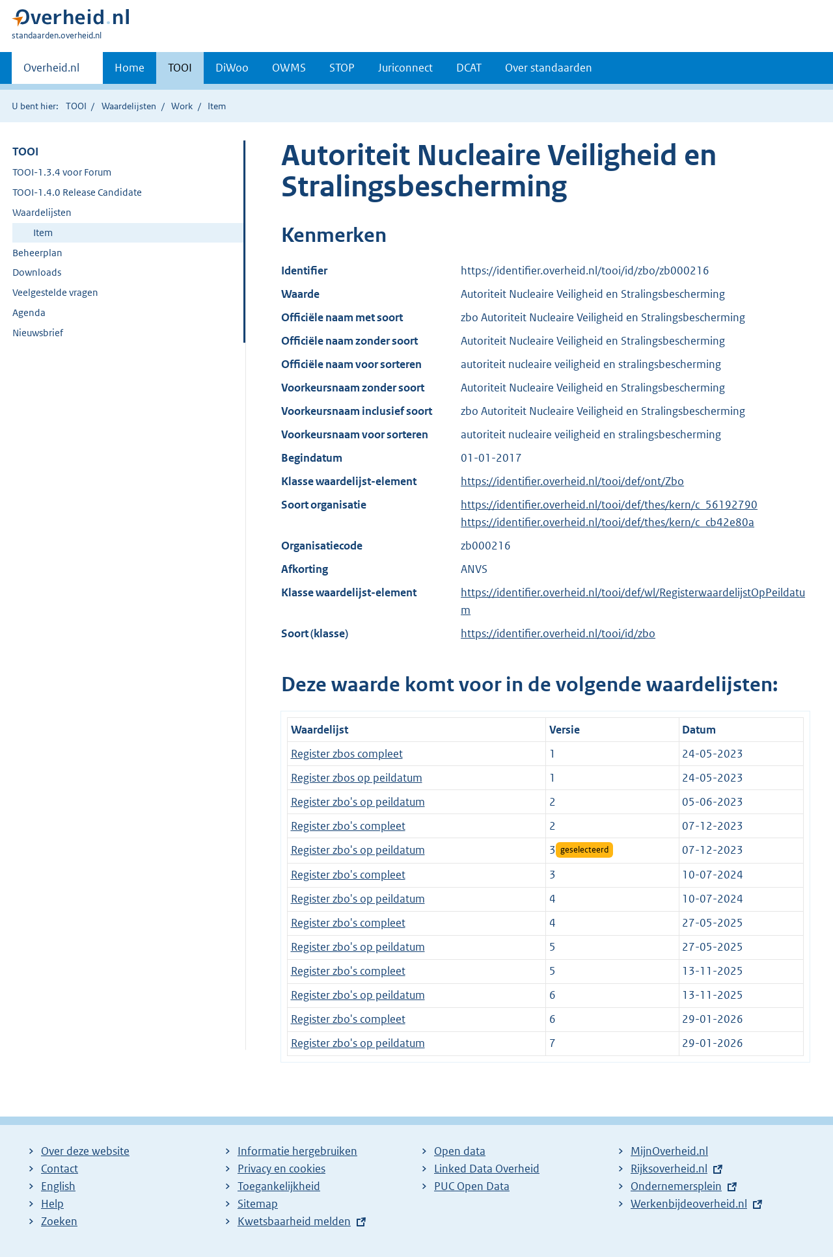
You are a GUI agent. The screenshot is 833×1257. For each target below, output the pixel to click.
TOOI (180, 67)
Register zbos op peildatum (356, 778)
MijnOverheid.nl (669, 1151)
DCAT (469, 67)
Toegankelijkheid (279, 1186)
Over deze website (85, 1151)
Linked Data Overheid (486, 1168)
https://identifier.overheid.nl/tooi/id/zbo (558, 633)
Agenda (29, 312)
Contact (59, 1168)
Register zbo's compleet (348, 826)
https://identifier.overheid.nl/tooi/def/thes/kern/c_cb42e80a (607, 522)
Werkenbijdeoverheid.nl (689, 1204)
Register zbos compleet (347, 754)
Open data (459, 1151)
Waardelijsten (129, 106)
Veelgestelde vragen (55, 292)
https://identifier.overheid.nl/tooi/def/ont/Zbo (572, 481)
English (58, 1186)
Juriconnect (405, 67)
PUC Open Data (472, 1186)
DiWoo (232, 67)
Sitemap (258, 1204)
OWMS (289, 67)
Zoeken (59, 1221)
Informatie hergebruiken (297, 1151)
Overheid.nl (51, 71)
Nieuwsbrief (37, 332)
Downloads (36, 272)
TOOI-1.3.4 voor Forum (61, 172)
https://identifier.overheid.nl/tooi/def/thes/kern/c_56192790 (609, 504)
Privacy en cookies (281, 1168)
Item (43, 232)
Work (182, 106)
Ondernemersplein (676, 1186)
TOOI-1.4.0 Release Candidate (77, 192)
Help (52, 1204)
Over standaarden (548, 67)
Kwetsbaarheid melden (294, 1221)
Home (129, 67)
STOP (342, 67)
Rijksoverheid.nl (669, 1168)
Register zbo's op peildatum (358, 802)
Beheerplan (37, 252)
